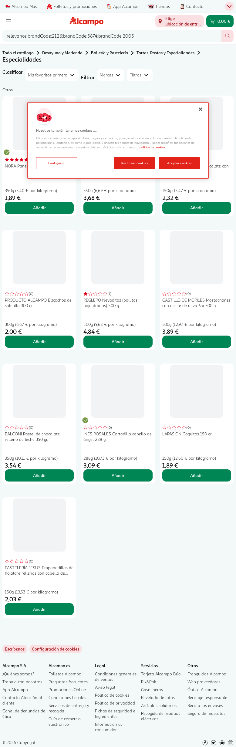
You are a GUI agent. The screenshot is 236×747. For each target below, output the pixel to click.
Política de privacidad (115, 702)
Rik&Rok (148, 681)
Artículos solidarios (159, 705)
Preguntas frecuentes (68, 681)
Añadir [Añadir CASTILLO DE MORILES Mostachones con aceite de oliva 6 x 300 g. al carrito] (196, 341)
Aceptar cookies (179, 163)
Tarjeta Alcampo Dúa (161, 673)
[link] (55, 649)
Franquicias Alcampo (206, 673)
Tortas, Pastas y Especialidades (165, 52)
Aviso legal (105, 687)
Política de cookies (112, 695)
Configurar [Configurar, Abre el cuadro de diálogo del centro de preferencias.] (56, 163)
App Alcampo (15, 689)
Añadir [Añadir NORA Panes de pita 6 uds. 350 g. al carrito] (39, 207)
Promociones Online (67, 689)
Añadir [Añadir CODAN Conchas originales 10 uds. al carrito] (118, 207)
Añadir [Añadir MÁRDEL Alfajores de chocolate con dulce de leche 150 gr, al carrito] (196, 207)
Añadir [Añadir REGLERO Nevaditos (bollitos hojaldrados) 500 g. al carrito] (118, 341)
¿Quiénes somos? (18, 673)
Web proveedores (203, 681)
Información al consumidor (108, 727)
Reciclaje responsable (207, 697)
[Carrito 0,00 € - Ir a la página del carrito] (220, 21)
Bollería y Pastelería (109, 52)
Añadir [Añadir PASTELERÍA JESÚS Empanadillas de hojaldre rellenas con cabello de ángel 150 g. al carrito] (39, 609)
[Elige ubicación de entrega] (179, 21)
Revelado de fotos (158, 697)
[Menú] (8, 21)
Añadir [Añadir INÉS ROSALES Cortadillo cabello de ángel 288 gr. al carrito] (118, 475)
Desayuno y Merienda (62, 52)
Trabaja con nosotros (22, 681)
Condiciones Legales (67, 697)
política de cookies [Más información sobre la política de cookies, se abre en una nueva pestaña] (152, 147)
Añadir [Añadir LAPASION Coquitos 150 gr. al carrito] (196, 475)
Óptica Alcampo (202, 689)
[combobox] (112, 36)
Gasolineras (152, 689)
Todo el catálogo (18, 52)
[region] (118, 140)
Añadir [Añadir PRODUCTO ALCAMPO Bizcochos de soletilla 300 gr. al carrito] (39, 341)
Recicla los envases (205, 705)
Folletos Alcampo (65, 673)
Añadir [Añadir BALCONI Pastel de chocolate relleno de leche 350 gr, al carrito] (39, 475)
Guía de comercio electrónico (65, 721)
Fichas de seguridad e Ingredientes (115, 713)
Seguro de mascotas (206, 713)
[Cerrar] (200, 109)
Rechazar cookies (134, 163)
